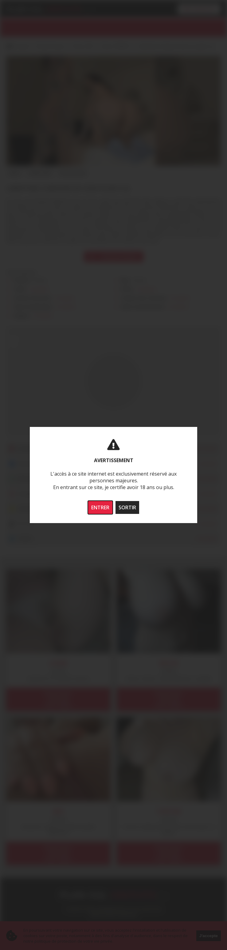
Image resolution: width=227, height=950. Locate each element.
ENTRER (100, 507)
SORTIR (127, 507)
